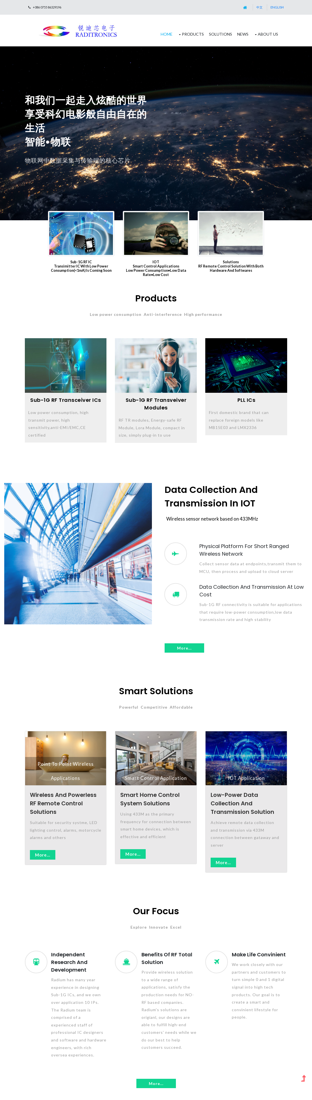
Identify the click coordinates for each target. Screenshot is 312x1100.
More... (184, 648)
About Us (268, 34)
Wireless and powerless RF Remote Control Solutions (63, 803)
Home (167, 34)
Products (193, 34)
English (277, 7)
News (242, 34)
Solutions (220, 34)
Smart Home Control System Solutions (150, 799)
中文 (259, 7)
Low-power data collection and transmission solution (242, 803)
